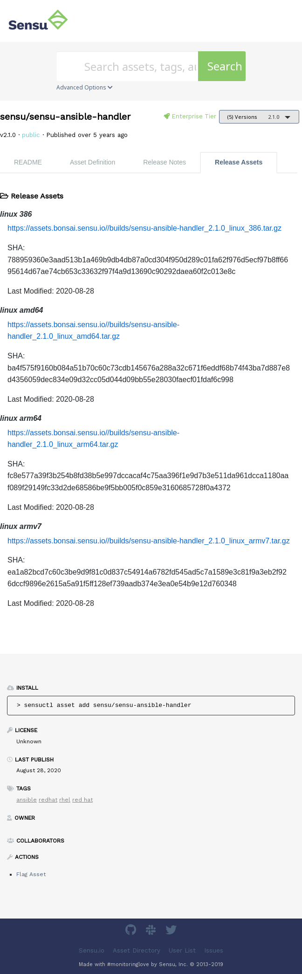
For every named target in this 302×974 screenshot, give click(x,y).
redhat (48, 799)
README (28, 162)
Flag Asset (31, 874)
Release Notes (164, 162)
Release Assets (238, 162)
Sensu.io (91, 950)
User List (182, 950)
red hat (82, 799)
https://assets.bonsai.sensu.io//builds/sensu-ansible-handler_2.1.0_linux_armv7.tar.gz (148, 541)
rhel (64, 799)
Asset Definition (92, 162)
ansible (26, 799)
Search (224, 66)
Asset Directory (136, 950)
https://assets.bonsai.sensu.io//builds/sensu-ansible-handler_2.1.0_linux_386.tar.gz (144, 228)
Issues (213, 950)
